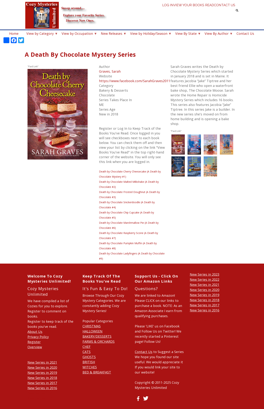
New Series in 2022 (204, 279)
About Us (34, 331)
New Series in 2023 (204, 274)
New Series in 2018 (42, 378)
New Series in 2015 (42, 393)
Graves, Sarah (110, 71)
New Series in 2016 (42, 388)
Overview (34, 347)
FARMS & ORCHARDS (98, 341)
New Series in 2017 (42, 383)
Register (34, 342)
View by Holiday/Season (148, 34)
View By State (186, 34)
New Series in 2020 (42, 367)
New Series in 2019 (42, 372)
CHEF (86, 346)
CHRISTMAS (91, 326)
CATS (86, 352)
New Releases (111, 34)
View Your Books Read (194, 11)
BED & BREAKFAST (96, 372)
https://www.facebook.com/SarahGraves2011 (134, 81)
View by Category (40, 34)
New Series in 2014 (42, 398)
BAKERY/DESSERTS (96, 336)
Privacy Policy (38, 337)
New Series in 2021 (42, 362)
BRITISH (88, 362)
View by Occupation (77, 34)
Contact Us (224, 11)
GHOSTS (89, 357)
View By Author (216, 34)
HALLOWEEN (92, 331)
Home (14, 33)
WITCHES (89, 367)
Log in (168, 11)
